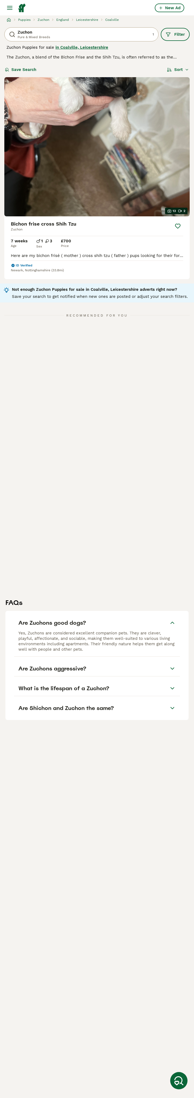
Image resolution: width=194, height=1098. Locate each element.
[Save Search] (179, 1080)
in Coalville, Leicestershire (81, 47)
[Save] (177, 226)
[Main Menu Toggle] (9, 7)
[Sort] (178, 69)
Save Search (20, 69)
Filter (175, 34)
